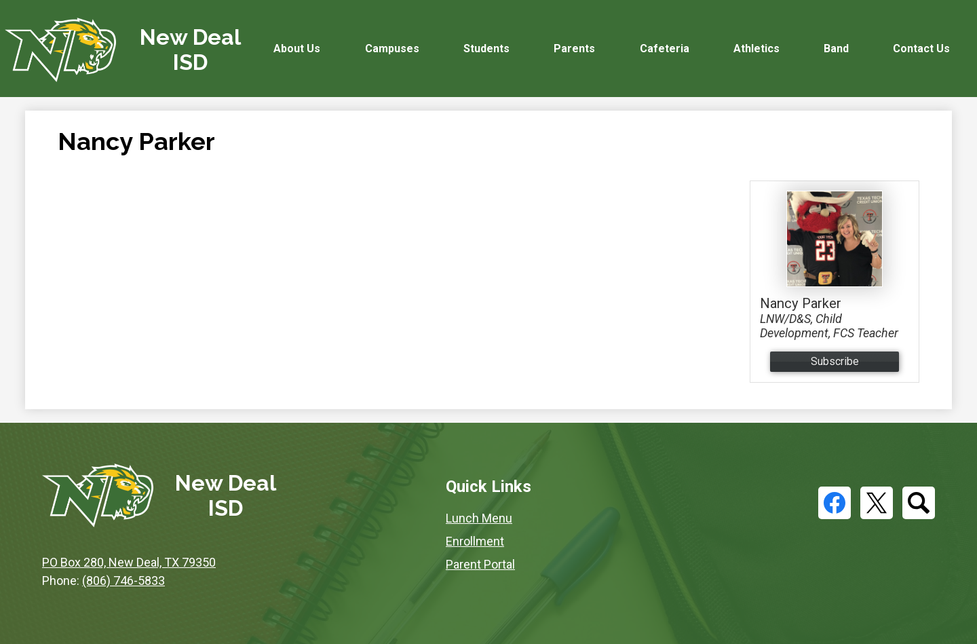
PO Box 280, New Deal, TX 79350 (129, 562)
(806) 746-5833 (123, 580)
